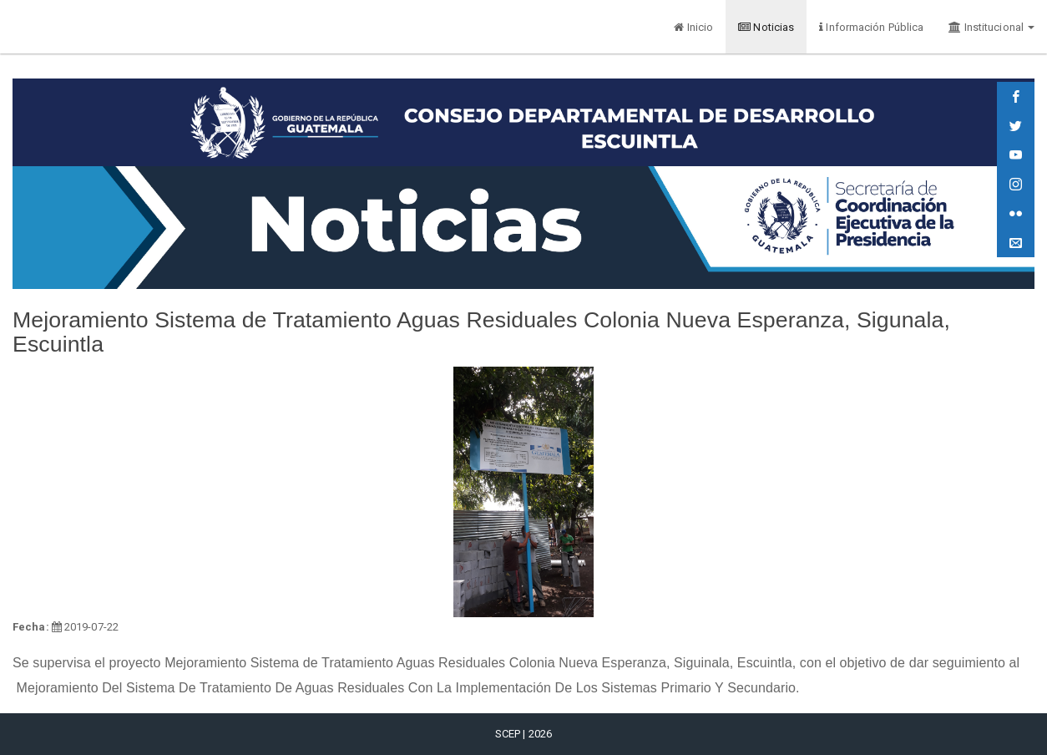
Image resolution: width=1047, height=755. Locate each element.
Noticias (766, 27)
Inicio (693, 27)
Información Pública (871, 27)
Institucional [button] (991, 27)
